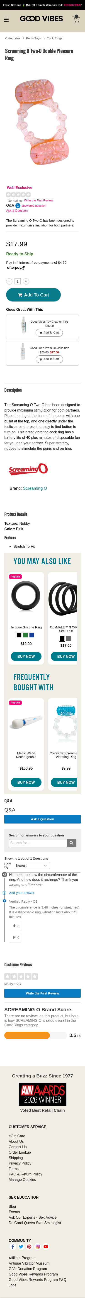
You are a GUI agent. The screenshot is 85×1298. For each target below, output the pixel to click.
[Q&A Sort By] (32, 865)
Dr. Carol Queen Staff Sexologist (35, 1222)
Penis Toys (33, 38)
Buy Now (26, 656)
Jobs (12, 1285)
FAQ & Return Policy (25, 1174)
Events (14, 1212)
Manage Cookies (22, 1179)
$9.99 (65, 768)
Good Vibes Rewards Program (33, 1274)
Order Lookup (20, 1152)
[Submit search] (71, 843)
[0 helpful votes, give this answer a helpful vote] (15, 926)
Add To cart (33, 295)
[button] (19, 635)
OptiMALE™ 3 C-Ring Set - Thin (66, 629)
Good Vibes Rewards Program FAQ (37, 1279)
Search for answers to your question (36, 835)
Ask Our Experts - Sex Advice (32, 1217)
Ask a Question (17, 210)
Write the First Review (38, 200)
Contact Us (18, 1147)
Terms (14, 1168)
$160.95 (26, 768)
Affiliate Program (22, 1257)
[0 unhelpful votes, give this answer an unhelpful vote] (15, 937)
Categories (12, 38)
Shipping (16, 1157)
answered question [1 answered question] (34, 205)
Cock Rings (55, 38)
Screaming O (35, 488)
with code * (42, 5)
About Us (16, 1141)
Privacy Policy (20, 1163)
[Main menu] (6, 19)
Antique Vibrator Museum (29, 1263)
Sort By (7, 865)
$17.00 (66, 645)
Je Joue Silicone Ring (26, 627)
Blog (12, 1206)
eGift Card (17, 1136)
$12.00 (26, 643)
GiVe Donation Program (28, 1268)
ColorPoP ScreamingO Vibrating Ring (66, 755)
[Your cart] (76, 19)
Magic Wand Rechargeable (26, 755)
